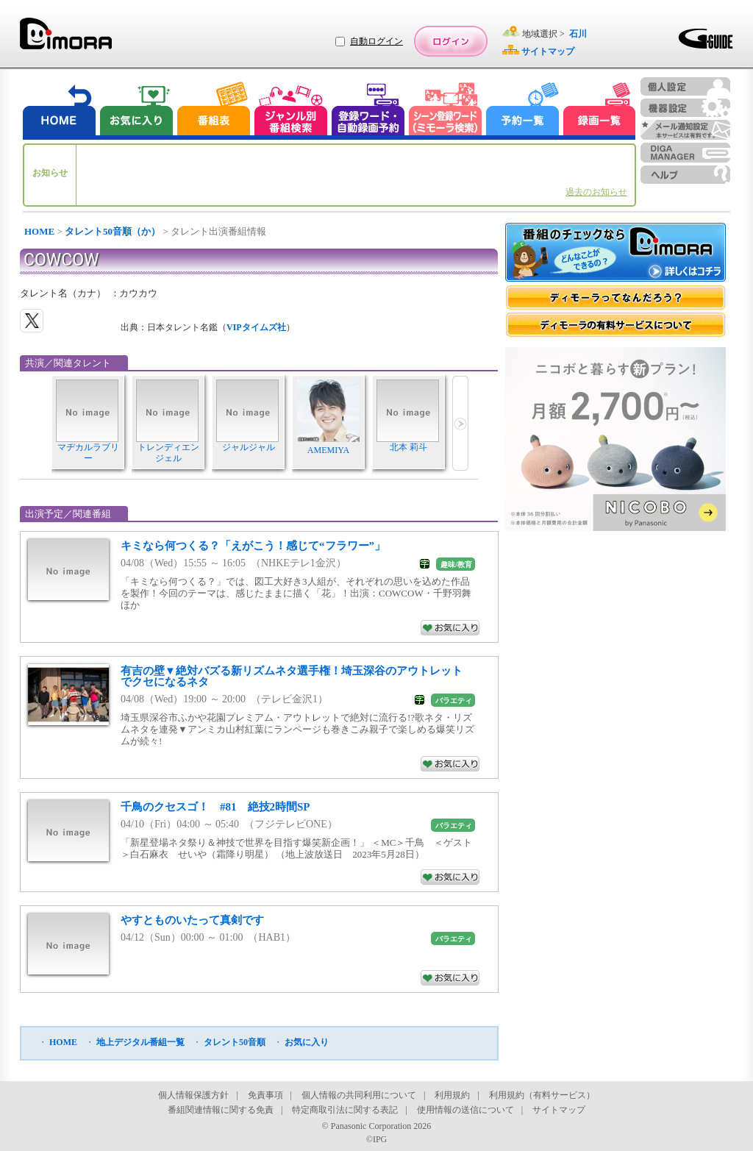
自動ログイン (376, 41)
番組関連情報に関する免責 (221, 1110)
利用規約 (452, 1095)
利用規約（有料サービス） (542, 1095)
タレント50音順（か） (112, 231)
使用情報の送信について (465, 1110)
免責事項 (265, 1095)
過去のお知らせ (596, 192)
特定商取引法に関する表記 (345, 1110)
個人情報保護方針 (193, 1095)
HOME (39, 231)
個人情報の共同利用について (358, 1095)
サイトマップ (558, 1110)
